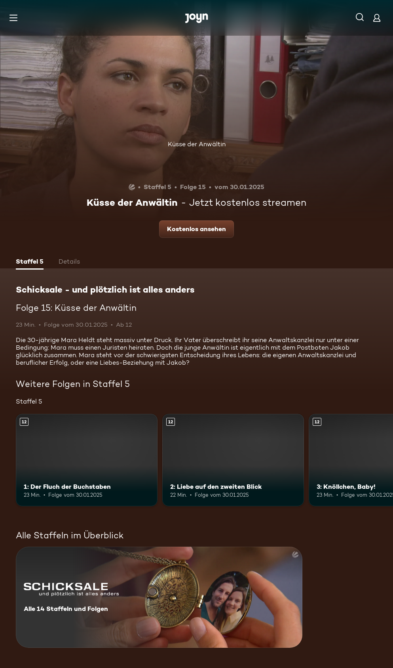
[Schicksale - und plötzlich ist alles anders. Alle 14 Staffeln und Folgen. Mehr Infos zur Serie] (159, 597)
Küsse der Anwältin (197, 144)
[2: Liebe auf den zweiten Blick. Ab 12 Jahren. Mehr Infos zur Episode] (233, 460)
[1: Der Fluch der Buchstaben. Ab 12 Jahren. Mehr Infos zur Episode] (87, 460)
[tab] (29, 262)
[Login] (376, 18)
